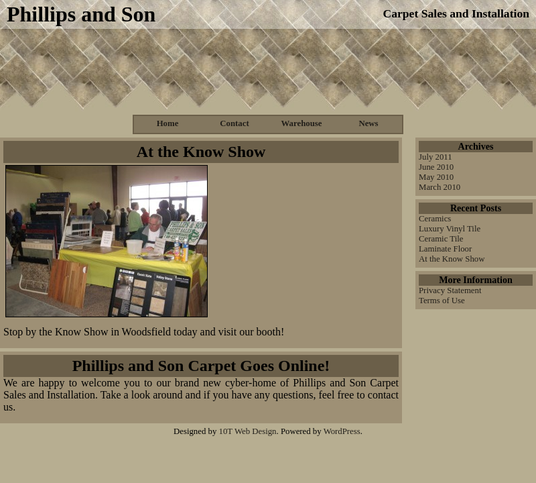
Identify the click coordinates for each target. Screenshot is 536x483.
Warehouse (301, 123)
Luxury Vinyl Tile (449, 228)
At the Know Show (201, 151)
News (368, 123)
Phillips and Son (81, 14)
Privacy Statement (450, 290)
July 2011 (435, 157)
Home (168, 123)
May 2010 (436, 177)
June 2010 (436, 167)
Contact (234, 123)
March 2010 (439, 187)
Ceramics (435, 218)
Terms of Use (442, 300)
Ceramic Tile (441, 239)
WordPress (342, 431)
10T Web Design (248, 431)
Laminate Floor (445, 249)
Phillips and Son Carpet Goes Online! (201, 365)
